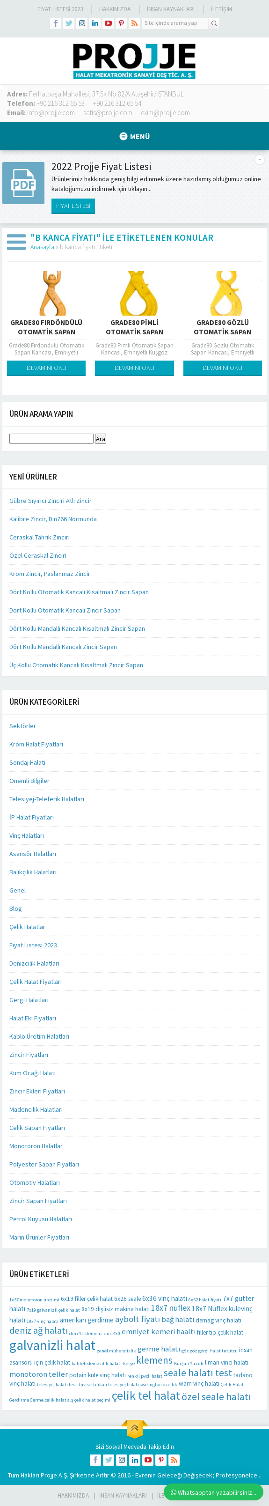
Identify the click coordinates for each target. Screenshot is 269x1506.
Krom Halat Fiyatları (36, 744)
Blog (15, 908)
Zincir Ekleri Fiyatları (37, 1091)
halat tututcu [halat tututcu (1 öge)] (224, 1351)
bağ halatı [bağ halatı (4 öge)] (177, 1319)
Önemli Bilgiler (29, 780)
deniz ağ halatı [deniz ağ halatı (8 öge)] (38, 1330)
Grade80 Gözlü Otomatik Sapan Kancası (222, 332)
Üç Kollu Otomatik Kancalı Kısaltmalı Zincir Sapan (76, 665)
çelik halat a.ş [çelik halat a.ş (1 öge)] (59, 1400)
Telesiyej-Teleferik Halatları (46, 799)
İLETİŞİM (221, 9)
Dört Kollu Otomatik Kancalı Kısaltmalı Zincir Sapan (79, 592)
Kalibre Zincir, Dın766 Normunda (53, 519)
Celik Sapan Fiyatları (37, 1127)
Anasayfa (42, 247)
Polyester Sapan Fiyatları (44, 1164)
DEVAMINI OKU (46, 367)
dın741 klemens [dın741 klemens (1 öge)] (85, 1333)
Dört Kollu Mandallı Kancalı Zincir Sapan (63, 646)
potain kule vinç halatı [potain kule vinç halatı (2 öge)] (97, 1375)
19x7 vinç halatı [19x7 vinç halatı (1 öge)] (42, 1321)
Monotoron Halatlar (36, 1146)
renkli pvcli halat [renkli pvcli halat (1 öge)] (144, 1376)
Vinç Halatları (26, 835)
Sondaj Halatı (27, 762)
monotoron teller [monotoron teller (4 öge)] (38, 1374)
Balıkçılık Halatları (33, 872)
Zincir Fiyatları (28, 1054)
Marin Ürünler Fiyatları (39, 1237)
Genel (17, 890)
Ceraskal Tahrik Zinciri (39, 537)
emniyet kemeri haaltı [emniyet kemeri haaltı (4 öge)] (159, 1331)
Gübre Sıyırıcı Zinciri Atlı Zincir (50, 500)
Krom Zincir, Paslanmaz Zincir (49, 573)
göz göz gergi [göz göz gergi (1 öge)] (195, 1351)
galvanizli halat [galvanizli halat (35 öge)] (52, 1345)
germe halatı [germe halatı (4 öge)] (159, 1349)
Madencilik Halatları (36, 1109)
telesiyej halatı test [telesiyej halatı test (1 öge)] (57, 1384)
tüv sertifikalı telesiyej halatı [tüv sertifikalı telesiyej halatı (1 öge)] (109, 1384)
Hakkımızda (115, 9)
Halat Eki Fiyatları (32, 1018)
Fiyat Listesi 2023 (60, 9)
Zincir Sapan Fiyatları (38, 1200)
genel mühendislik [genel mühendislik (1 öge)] (116, 1351)
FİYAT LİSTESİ (73, 205)
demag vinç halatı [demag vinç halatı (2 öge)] (218, 1320)
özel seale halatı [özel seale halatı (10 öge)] (216, 1396)
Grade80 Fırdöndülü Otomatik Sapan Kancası (46, 332)
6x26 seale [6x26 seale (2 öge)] (127, 1299)
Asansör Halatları (32, 853)
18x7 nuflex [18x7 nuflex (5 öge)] (170, 1308)
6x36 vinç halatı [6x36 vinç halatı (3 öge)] (164, 1298)
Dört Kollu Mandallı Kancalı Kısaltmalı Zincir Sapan (77, 628)
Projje (49, 1475)
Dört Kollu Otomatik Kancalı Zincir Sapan (65, 610)
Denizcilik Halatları (34, 963)
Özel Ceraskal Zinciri (37, 555)
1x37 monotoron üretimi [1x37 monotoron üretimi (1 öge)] (34, 1300)
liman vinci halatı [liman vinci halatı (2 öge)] (226, 1362)
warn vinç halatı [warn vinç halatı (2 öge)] (199, 1384)
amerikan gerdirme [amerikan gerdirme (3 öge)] (87, 1319)
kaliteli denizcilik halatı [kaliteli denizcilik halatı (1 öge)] (97, 1363)
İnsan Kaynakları (171, 9)
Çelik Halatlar (27, 927)
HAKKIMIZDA (73, 1495)
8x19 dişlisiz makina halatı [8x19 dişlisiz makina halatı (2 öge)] (115, 1309)
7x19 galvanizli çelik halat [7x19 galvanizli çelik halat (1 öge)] (53, 1310)
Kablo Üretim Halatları (39, 1036)
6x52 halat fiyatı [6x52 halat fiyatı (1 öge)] (205, 1300)
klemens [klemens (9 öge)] (154, 1360)
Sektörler (22, 726)
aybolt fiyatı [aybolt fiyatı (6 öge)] (137, 1318)
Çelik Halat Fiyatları (35, 981)
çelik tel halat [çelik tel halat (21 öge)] (146, 1395)
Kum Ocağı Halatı (32, 1073)
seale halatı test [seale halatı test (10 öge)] (198, 1372)
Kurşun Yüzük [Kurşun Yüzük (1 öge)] (189, 1363)
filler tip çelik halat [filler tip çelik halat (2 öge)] (220, 1332)
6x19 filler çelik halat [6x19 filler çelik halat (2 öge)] (87, 1299)
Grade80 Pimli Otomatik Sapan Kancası (134, 332)
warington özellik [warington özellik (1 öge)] (158, 1384)
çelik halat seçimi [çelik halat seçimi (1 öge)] (92, 1400)
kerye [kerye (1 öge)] (129, 1363)
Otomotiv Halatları (34, 1182)
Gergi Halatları (29, 1000)
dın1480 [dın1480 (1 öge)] (112, 1333)
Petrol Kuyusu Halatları (40, 1219)
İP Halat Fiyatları (31, 817)
